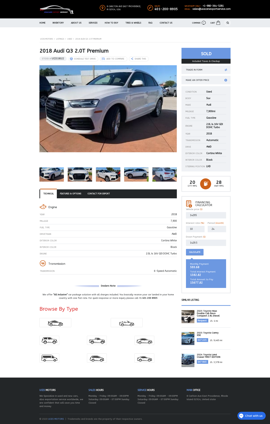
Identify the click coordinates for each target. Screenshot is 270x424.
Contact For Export (98, 193)
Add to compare (113, 58)
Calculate (194, 252)
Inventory (58, 23)
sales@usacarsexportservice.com (212, 9)
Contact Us (166, 23)
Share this (138, 59)
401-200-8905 (166, 9)
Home (42, 23)
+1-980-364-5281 (213, 5)
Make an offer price (206, 80)
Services (93, 23)
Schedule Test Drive (83, 58)
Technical (48, 193)
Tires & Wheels (133, 23)
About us (76, 23)
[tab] (48, 193)
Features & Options (70, 193)
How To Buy (111, 23)
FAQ (150, 23)
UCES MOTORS (56, 419)
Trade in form (206, 69)
